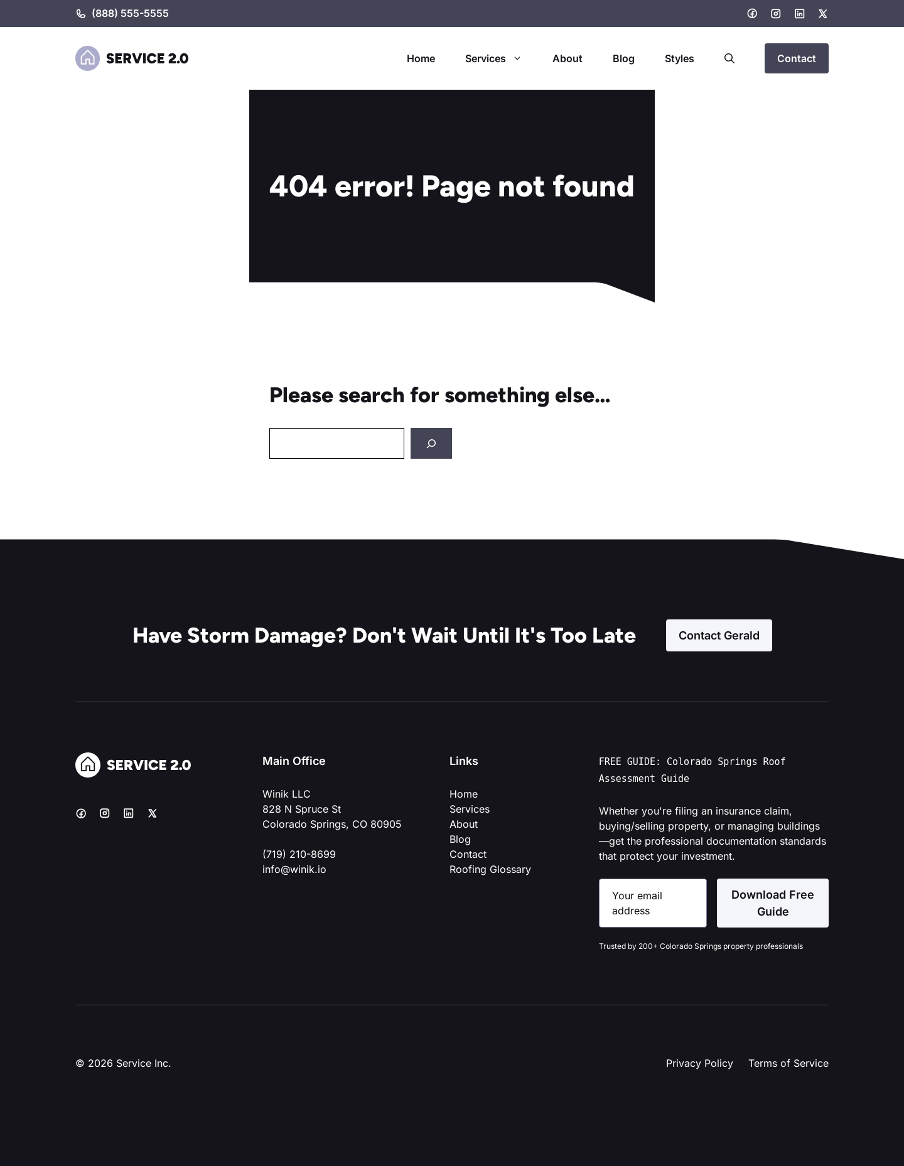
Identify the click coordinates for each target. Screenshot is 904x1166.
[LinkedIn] (799, 13)
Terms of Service (788, 1063)
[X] (823, 13)
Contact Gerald (719, 635)
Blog (624, 58)
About (567, 58)
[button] (729, 58)
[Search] (431, 443)
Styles (679, 58)
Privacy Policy (699, 1063)
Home (421, 58)
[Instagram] (776, 13)
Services (501, 58)
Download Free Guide (772, 903)
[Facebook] (752, 13)
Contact (796, 58)
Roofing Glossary (490, 869)
